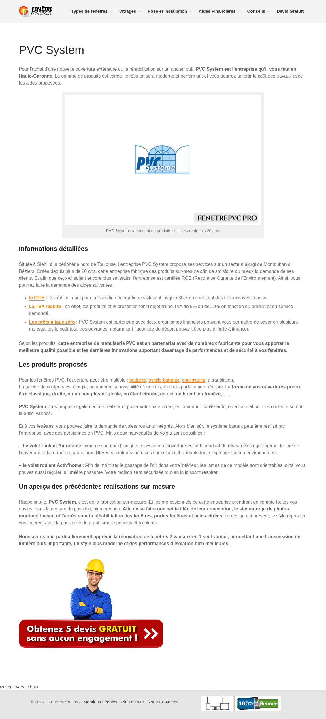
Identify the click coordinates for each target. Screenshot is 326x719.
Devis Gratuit (290, 11)
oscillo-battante (164, 380)
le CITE (37, 297)
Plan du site (132, 701)
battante (137, 380)
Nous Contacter (163, 701)
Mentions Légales (101, 701)
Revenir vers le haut (19, 686)
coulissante (193, 380)
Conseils (256, 11)
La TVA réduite (45, 306)
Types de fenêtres (89, 11)
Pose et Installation (167, 11)
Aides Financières (217, 11)
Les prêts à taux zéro (52, 322)
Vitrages (127, 11)
